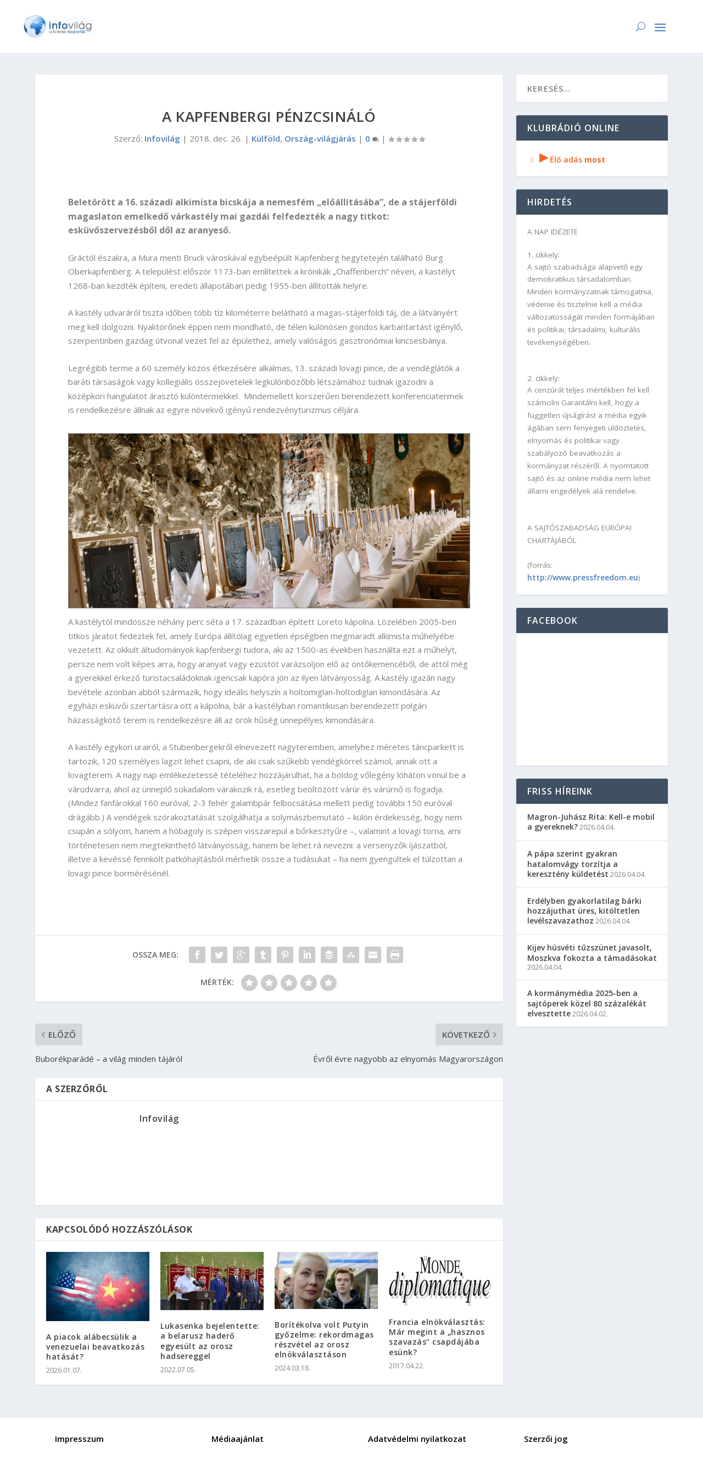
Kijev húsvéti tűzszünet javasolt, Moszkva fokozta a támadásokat (592, 952)
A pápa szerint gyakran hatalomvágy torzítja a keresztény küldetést (572, 863)
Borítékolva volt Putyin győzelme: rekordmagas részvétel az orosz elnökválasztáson (324, 1339)
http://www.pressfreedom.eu (582, 577)
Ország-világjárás (320, 138)
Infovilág (162, 138)
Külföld (266, 138)
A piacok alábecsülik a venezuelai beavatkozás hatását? (95, 1347)
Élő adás (566, 159)
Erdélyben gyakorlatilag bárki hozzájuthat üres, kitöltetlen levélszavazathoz (584, 911)
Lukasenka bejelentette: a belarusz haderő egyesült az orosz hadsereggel (210, 1341)
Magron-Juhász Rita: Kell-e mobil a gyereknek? (591, 822)
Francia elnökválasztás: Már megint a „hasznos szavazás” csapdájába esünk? (437, 1337)
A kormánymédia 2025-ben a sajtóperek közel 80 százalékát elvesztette (586, 1003)
